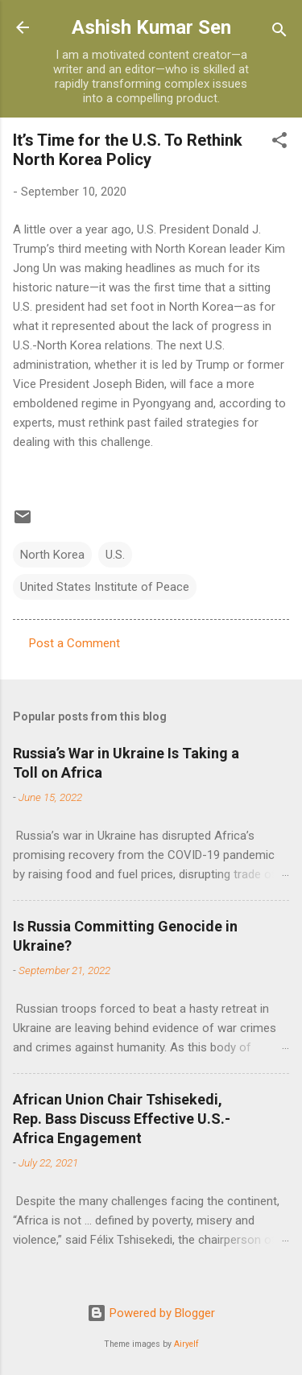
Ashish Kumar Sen (151, 27)
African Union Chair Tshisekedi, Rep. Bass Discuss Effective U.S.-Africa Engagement (121, 1118)
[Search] (279, 32)
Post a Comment (74, 643)
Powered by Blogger (151, 1313)
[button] (279, 142)
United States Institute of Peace (104, 587)
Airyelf (186, 1344)
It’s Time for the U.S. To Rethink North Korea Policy (127, 149)
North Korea (52, 554)
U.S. (115, 554)
